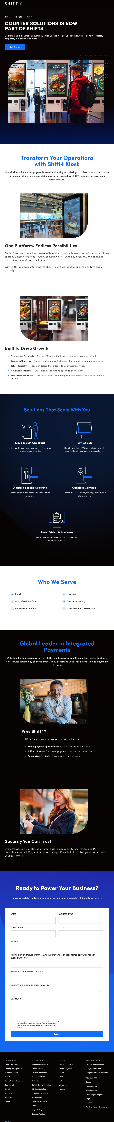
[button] (108, 4)
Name (14, 914)
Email (62, 928)
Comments (16, 999)
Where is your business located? (27, 972)
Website (15, 942)
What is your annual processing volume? (31, 985)
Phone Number (18, 928)
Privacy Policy (34, 1023)
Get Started (17, 47)
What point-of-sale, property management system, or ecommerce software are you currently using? (53, 956)
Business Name (66, 914)
